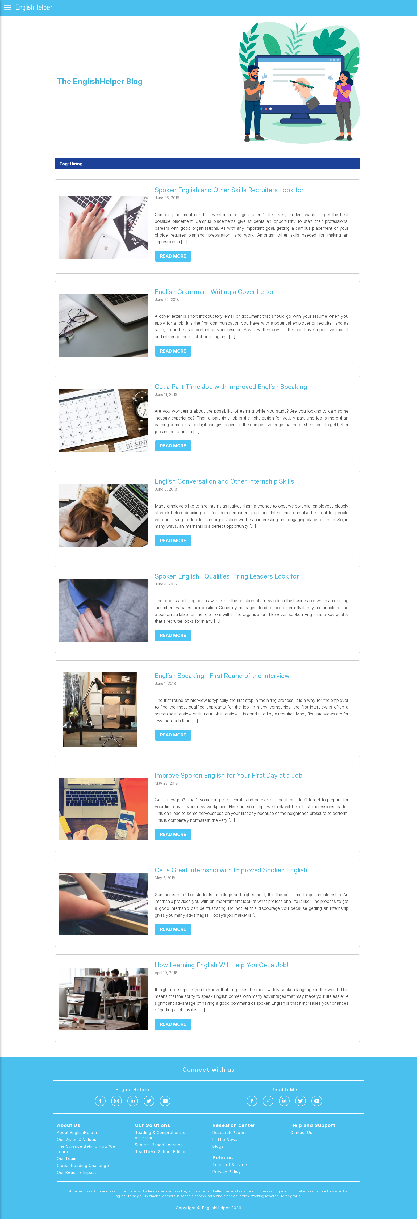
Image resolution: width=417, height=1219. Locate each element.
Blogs (218, 1146)
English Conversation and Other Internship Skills (224, 481)
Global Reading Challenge (83, 1165)
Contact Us (301, 1132)
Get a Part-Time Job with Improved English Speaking (232, 387)
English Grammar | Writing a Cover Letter (214, 292)
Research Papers (229, 1132)
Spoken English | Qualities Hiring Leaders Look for (227, 576)
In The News (224, 1139)
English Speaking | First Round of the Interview (222, 676)
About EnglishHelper (77, 1132)
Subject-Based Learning (159, 1144)
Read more (173, 256)
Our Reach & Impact (76, 1172)
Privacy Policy (226, 1171)
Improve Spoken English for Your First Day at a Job (228, 775)
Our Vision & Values (76, 1139)
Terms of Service (229, 1164)
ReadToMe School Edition (161, 1151)
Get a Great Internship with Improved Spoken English (231, 870)
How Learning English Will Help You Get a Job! (221, 965)
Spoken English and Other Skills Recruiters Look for (229, 190)
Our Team (66, 1158)
